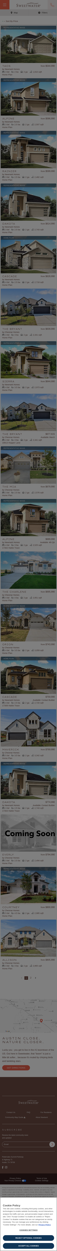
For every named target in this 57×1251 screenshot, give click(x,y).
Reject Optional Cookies (28, 1238)
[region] (28, 1224)
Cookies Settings (28, 1230)
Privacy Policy (45, 1225)
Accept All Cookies (28, 1246)
